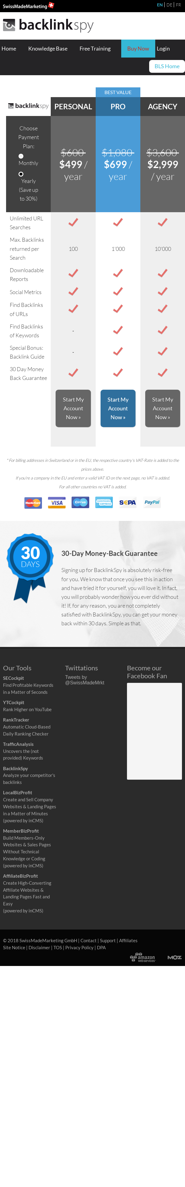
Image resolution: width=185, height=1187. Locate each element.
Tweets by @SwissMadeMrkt (84, 680)
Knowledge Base (47, 48)
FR (178, 4)
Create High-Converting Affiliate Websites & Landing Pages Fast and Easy (27, 889)
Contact (89, 940)
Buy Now (138, 48)
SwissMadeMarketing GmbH (48, 940)
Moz (169, 957)
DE (169, 4)
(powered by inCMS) (23, 820)
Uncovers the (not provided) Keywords (23, 751)
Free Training (95, 48)
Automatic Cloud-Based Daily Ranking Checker (26, 726)
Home (9, 48)
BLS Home (167, 66)
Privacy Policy (79, 947)
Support (108, 940)
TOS (57, 947)
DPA (101, 947)
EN (160, 4)
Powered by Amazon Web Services (143, 957)
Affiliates (128, 940)
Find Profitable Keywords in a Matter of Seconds (28, 685)
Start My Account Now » (73, 408)
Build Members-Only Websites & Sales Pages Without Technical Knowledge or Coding (27, 844)
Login (163, 48)
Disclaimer (39, 947)
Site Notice (14, 947)
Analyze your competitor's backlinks (29, 775)
